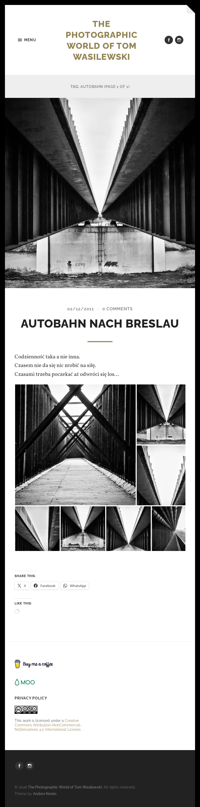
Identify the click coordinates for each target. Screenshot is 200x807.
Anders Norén (44, 793)
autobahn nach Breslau (100, 324)
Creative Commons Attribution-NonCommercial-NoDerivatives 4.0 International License (48, 725)
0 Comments (117, 309)
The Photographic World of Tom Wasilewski (104, 40)
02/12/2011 (80, 309)
